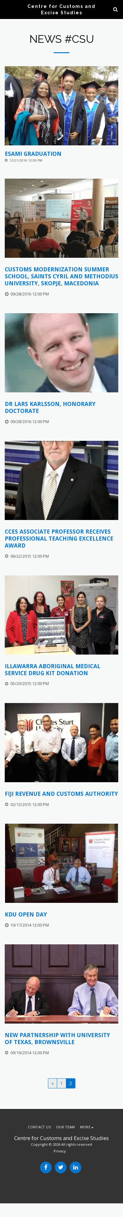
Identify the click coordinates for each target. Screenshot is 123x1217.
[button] (7, 9)
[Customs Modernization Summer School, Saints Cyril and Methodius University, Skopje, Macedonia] (61, 276)
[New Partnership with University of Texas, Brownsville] (61, 1039)
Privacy (60, 1151)
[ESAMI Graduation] (61, 153)
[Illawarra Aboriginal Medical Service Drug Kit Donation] (61, 670)
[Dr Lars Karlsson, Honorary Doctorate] (61, 408)
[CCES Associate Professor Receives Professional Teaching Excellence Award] (61, 538)
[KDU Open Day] (61, 914)
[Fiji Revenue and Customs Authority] (61, 793)
